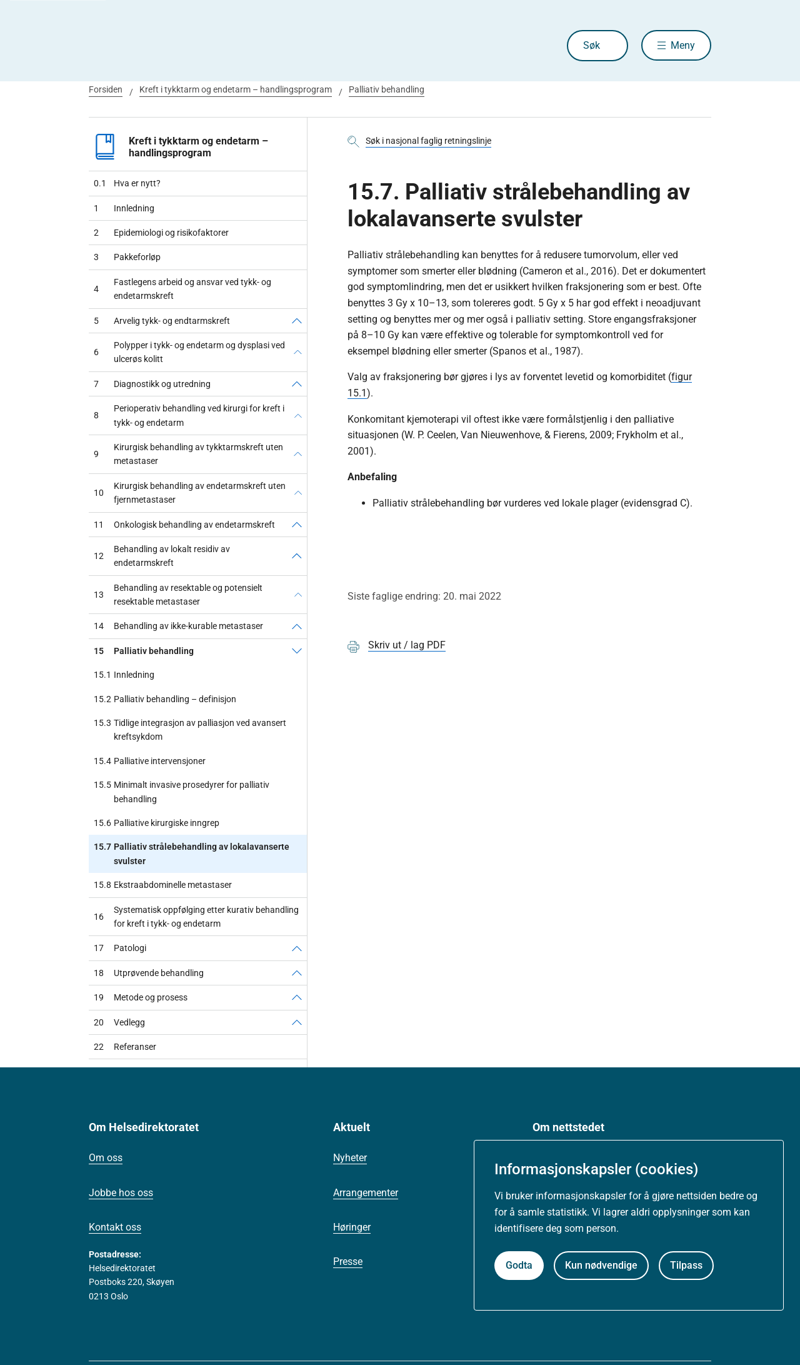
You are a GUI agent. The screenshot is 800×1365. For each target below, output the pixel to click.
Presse (347, 1261)
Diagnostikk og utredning (152, 384)
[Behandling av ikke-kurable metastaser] (297, 626)
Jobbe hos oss (121, 1193)
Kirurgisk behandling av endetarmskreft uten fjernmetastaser (190, 493)
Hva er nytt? (127, 183)
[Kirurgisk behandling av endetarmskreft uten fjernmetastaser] (298, 493)
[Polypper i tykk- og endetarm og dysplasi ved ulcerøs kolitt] (298, 352)
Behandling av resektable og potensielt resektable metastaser (178, 595)
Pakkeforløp (127, 257)
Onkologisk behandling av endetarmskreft (184, 524)
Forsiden (105, 89)
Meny (683, 45)
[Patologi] (297, 948)
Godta (519, 1265)
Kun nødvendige (601, 1265)
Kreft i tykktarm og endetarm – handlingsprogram (235, 89)
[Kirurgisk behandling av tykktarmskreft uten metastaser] (298, 454)
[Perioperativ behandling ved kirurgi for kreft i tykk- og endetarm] (298, 415)
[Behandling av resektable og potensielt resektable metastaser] (298, 595)
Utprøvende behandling (149, 973)
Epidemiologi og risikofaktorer (161, 232)
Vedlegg (119, 1022)
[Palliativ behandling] (297, 651)
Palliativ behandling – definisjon (165, 699)
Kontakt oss (115, 1227)
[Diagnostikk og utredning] (297, 384)
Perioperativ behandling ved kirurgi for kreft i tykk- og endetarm (189, 415)
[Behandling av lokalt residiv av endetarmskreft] (297, 556)
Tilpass (686, 1265)
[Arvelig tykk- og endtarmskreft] (297, 321)
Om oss (105, 1158)
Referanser (125, 1047)
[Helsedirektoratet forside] (179, 45)
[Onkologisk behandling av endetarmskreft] (297, 524)
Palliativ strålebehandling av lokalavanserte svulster (191, 854)
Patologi (120, 948)
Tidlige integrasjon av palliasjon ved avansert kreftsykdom (190, 730)
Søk (590, 45)
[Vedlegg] (297, 1022)
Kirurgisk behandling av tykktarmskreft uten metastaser (188, 454)
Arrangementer (365, 1193)
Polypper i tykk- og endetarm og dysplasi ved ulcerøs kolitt (189, 352)
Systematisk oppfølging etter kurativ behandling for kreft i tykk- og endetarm (196, 917)
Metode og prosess (141, 997)
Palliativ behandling (386, 89)
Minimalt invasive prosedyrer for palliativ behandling (181, 792)
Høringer (352, 1227)
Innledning (124, 208)
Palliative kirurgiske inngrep (156, 823)
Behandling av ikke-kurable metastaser (178, 626)
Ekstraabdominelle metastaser (163, 885)
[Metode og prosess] (297, 997)
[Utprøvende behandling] (297, 973)
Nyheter (350, 1158)
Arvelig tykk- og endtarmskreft (162, 321)
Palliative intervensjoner (150, 761)
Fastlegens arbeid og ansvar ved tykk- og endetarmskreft (182, 289)
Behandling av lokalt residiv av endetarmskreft (162, 556)
